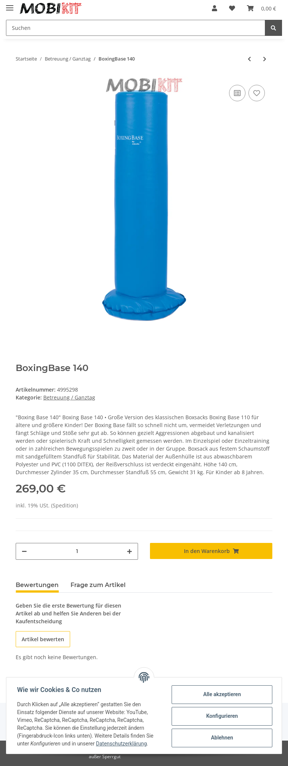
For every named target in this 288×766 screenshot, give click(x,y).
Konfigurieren (221, 716)
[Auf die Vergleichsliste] (237, 93)
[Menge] (77, 551)
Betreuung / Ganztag (69, 397)
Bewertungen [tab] (37, 585)
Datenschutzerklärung (122, 744)
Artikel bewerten (43, 639)
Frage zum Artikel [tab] (98, 585)
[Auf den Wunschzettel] (256, 93)
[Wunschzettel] (232, 8)
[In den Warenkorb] (211, 551)
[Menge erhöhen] (129, 551)
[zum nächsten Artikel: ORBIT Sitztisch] (264, 59)
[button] (214, 8)
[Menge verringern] (24, 551)
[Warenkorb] (261, 8)
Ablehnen (221, 738)
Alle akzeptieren (221, 694)
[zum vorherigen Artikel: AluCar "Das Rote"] (249, 59)
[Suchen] (135, 28)
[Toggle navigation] (9, 4)
